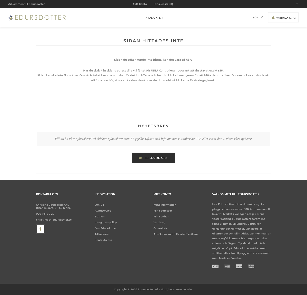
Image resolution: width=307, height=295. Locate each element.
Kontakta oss (103, 240)
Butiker (100, 216)
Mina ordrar (161, 216)
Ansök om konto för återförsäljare (176, 234)
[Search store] (250, 17)
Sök (262, 17)
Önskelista (161, 228)
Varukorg (159, 222)
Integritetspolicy (106, 222)
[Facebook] (40, 229)
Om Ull (99, 204)
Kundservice (103, 210)
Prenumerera (156, 158)
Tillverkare (101, 234)
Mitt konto (140, 3)
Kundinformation (165, 204)
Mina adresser (163, 210)
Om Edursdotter (105, 228)
